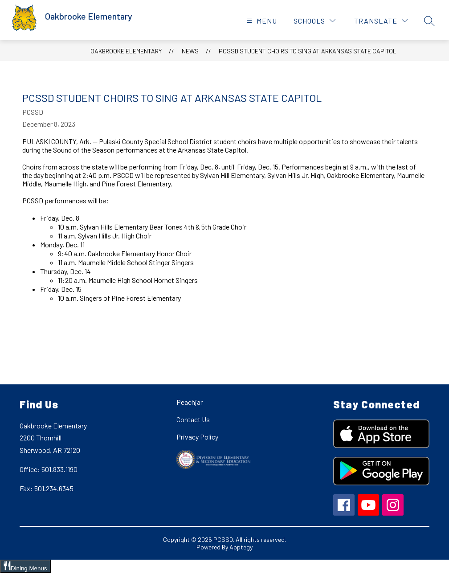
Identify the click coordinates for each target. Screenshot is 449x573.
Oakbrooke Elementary (126, 51)
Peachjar (189, 402)
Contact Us (193, 419)
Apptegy (241, 547)
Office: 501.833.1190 (49, 469)
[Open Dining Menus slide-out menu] (25, 566)
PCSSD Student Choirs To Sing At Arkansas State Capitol (307, 51)
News (190, 51)
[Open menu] (260, 20)
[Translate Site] (381, 20)
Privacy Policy (197, 436)
